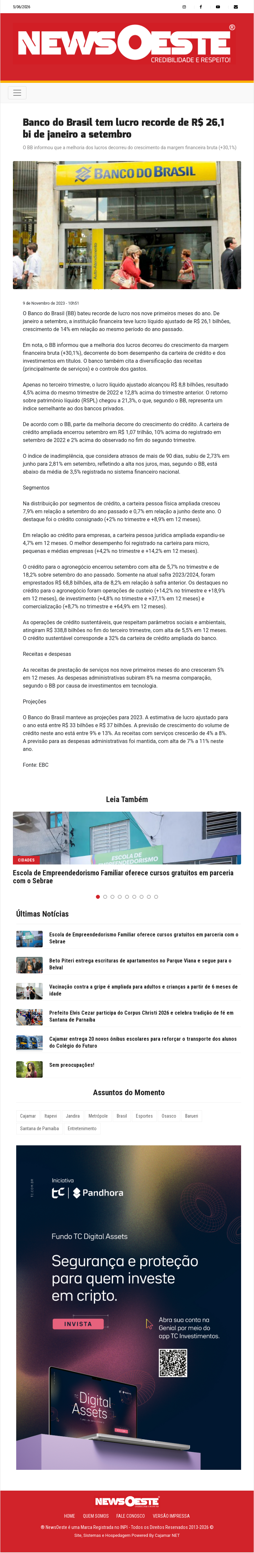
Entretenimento (82, 1128)
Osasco (169, 1116)
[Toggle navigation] (17, 93)
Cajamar (28, 1116)
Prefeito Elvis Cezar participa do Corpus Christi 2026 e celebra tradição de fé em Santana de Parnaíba (141, 1016)
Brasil (122, 1116)
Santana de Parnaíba (39, 1128)
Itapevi (51, 1116)
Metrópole (98, 1116)
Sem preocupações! (71, 1065)
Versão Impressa (171, 1516)
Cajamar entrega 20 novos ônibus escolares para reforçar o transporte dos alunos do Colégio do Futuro (143, 1042)
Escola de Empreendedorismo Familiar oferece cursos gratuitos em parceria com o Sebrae (123, 877)
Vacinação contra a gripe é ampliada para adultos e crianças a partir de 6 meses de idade (143, 990)
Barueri (191, 1116)
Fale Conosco (130, 1516)
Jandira (73, 1116)
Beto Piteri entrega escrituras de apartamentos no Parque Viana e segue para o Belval (140, 964)
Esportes (144, 1116)
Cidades (26, 860)
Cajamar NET (167, 1536)
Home (69, 1516)
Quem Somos (96, 1516)
